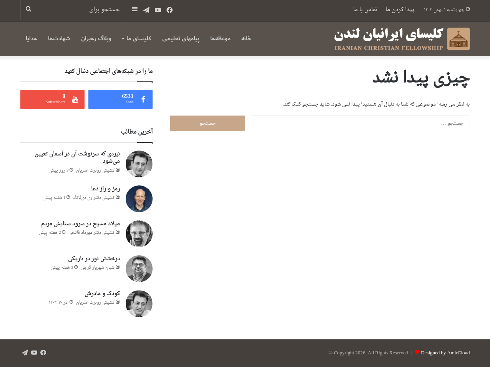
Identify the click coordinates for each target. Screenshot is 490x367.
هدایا (31, 38)
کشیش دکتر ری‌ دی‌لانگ (94, 198)
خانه (246, 38)
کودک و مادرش (102, 294)
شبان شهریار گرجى (98, 268)
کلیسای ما (138, 38)
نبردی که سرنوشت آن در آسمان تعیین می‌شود (77, 158)
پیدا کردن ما (399, 9)
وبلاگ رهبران (96, 38)
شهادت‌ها (59, 38)
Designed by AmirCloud (445, 353)
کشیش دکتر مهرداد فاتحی (91, 233)
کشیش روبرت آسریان (95, 171)
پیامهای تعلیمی (180, 38)
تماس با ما (365, 9)
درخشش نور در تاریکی (94, 259)
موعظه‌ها (220, 38)
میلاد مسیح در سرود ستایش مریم (80, 224)
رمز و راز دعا (105, 189)
